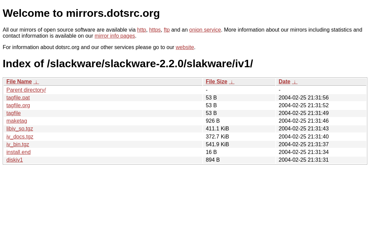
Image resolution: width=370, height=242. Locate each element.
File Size (216, 81)
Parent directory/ (26, 90)
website (185, 47)
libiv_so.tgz (19, 128)
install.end (18, 152)
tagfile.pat (18, 97)
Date (285, 81)
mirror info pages (115, 36)
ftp (167, 30)
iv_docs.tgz (19, 136)
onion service (205, 30)
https (155, 30)
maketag (16, 121)
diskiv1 (14, 160)
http (141, 30)
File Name (19, 81)
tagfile (13, 113)
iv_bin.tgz (17, 144)
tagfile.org (18, 105)
